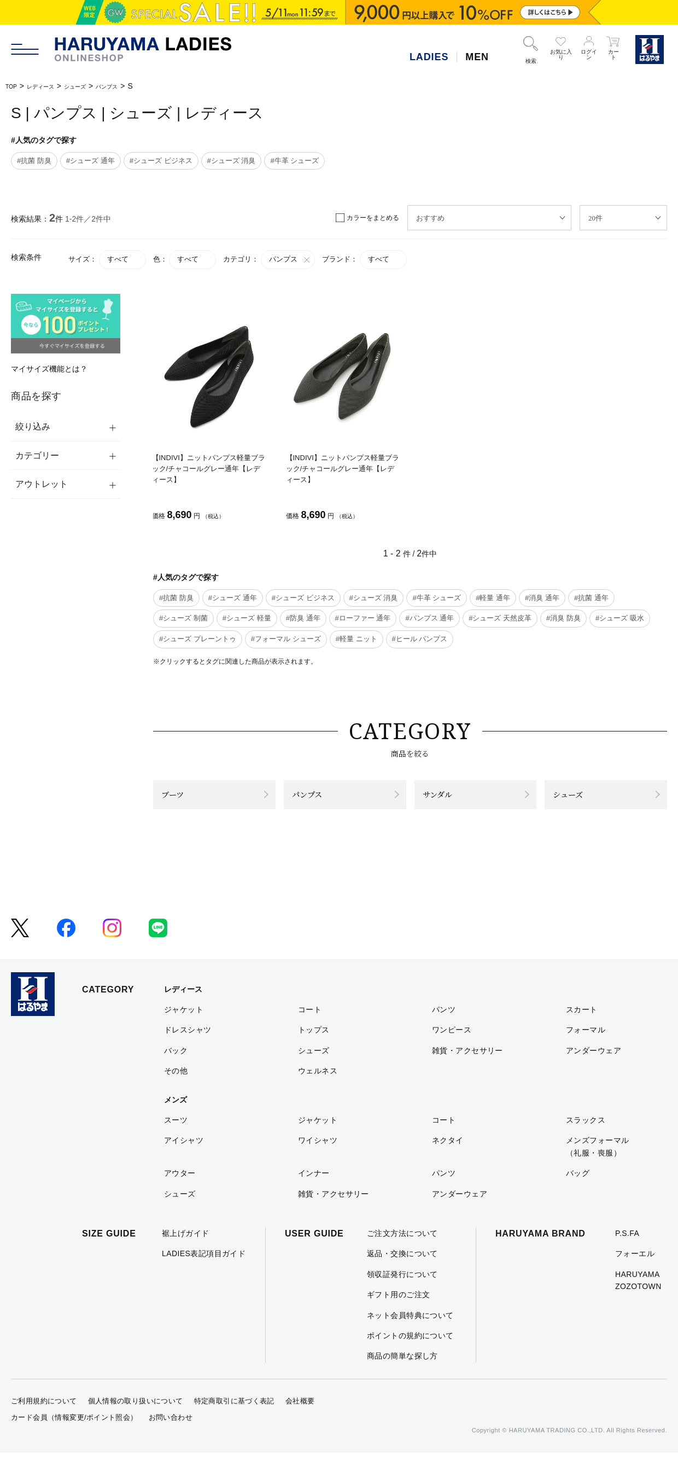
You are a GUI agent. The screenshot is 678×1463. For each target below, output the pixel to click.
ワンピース (451, 1040)
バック (176, 1060)
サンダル (446, 800)
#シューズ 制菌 (183, 618)
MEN (477, 56)
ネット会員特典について (410, 1325)
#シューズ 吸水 (619, 618)
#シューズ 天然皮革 (500, 618)
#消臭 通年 (542, 598)
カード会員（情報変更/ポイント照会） (74, 1428)
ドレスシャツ (188, 1040)
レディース (50, 86)
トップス (314, 1040)
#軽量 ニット (356, 639)
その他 (176, 1081)
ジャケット (183, 1019)
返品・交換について (402, 1263)
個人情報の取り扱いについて (135, 1411)
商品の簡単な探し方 (402, 1366)
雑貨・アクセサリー (467, 1060)
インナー (314, 1183)
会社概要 (300, 1411)
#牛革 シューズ (294, 160)
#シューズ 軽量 (247, 618)
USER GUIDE (314, 1244)
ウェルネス (317, 1081)
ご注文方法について (402, 1243)
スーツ (176, 1130)
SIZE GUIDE (109, 1244)
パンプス (135, 86)
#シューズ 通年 (90, 160)
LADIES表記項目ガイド (204, 1263)
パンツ (443, 1019)
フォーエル (634, 1263)
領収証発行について (402, 1284)
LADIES (429, 56)
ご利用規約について (44, 1411)
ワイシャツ (317, 1150)
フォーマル (585, 1040)
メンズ (175, 1109)
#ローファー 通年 (363, 618)
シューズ (94, 86)
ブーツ (180, 800)
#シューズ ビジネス (161, 160)
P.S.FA (627, 1243)
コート (310, 1019)
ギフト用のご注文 (398, 1305)
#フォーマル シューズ (286, 639)
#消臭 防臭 (563, 618)
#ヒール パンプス (420, 639)
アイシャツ (183, 1150)
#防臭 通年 (303, 618)
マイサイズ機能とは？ (49, 368)
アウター (180, 1183)
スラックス (585, 1130)
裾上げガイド (185, 1243)
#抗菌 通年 (591, 598)
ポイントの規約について (410, 1346)
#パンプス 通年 (429, 618)
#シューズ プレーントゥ (197, 639)
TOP (13, 86)
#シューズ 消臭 (231, 160)
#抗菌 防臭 (34, 160)
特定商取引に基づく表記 (234, 1411)
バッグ (577, 1183)
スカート (582, 1019)
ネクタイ (448, 1150)
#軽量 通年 (493, 598)
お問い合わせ (170, 1428)
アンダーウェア (593, 1060)
